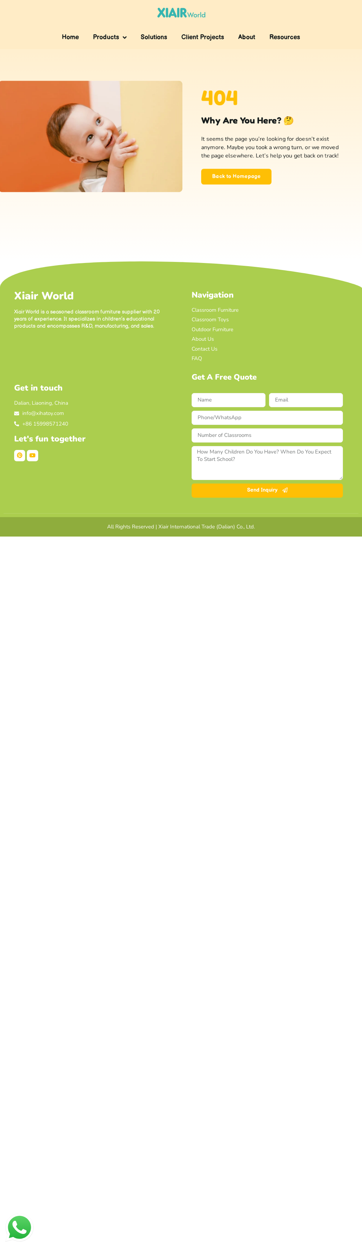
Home (70, 37)
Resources (284, 37)
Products (110, 37)
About (246, 37)
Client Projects (202, 37)
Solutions (154, 37)
